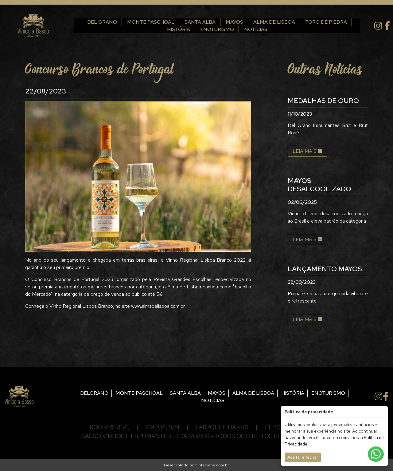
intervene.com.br (213, 465)
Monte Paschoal (145, 22)
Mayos (229, 22)
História (173, 29)
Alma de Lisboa (269, 22)
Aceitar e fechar (302, 457)
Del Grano (96, 22)
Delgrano (94, 393)
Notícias (250, 29)
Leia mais (307, 151)
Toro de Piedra (320, 22)
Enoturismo (211, 29)
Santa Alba (194, 22)
